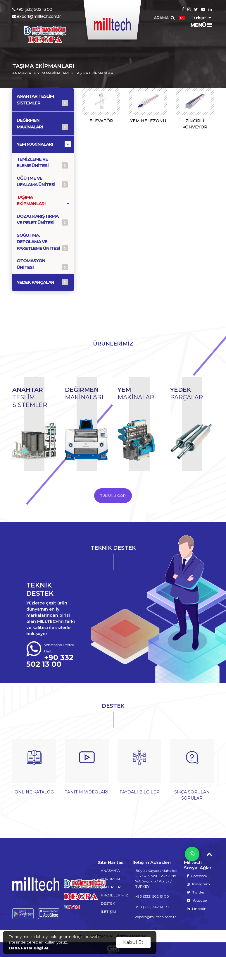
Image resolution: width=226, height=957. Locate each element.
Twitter (196, 892)
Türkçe (192, 17)
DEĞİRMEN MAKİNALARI (30, 123)
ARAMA (164, 17)
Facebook (197, 876)
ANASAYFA (21, 73)
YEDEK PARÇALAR (35, 282)
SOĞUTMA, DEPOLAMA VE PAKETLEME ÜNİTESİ (38, 241)
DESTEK (108, 903)
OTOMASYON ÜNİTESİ (31, 264)
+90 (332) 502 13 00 (32, 9)
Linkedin (196, 908)
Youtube (197, 900)
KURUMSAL (111, 879)
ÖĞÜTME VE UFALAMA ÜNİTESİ (36, 181)
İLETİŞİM (108, 911)
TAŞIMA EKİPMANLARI (94, 73)
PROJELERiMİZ (114, 895)
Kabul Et (133, 942)
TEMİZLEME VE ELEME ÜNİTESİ (33, 162)
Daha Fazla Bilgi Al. (29, 948)
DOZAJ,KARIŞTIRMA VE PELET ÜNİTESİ (37, 219)
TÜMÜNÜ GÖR (113, 495)
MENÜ (201, 25)
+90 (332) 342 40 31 (152, 907)
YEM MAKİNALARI (53, 73)
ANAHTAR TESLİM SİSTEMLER (35, 99)
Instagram (198, 884)
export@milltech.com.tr (36, 16)
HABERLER (111, 887)
